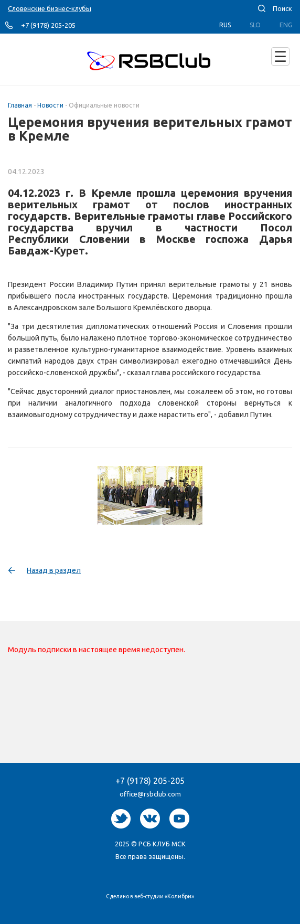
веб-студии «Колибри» (164, 896)
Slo (255, 25)
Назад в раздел (54, 570)
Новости (50, 105)
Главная (20, 105)
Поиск (282, 8)
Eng (286, 25)
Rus (225, 25)
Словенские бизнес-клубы (49, 8)
